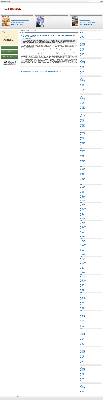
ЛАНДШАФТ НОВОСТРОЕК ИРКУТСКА (20, 20)
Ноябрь (34, 30)
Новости (27, 30)
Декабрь (83, 41)
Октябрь (83, 44)
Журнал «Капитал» (7, 51)
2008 (31, 30)
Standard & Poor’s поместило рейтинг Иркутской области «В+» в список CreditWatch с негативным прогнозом (45, 70)
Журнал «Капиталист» (8, 47)
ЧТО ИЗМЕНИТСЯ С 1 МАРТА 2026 (88, 22)
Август (82, 47)
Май (82, 32)
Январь (83, 37)
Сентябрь (83, 45)
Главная (22, 30)
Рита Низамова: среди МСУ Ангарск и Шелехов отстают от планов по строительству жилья (41, 71)
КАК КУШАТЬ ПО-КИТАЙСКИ (17, 22)
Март (82, 35)
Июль (82, 48)
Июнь (82, 49)
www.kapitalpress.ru (5, 1)
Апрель (83, 33)
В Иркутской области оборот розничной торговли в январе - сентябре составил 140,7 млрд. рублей (43, 68)
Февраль (83, 36)
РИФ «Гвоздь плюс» (7, 56)
